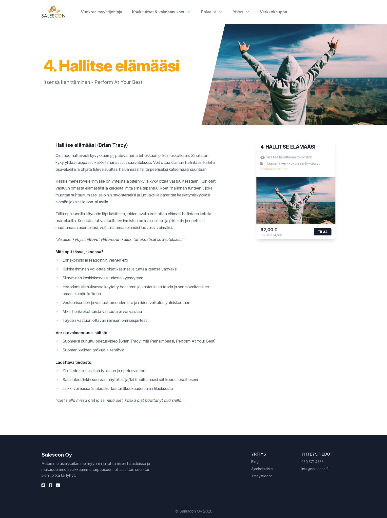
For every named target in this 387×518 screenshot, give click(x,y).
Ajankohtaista (262, 469)
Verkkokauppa (273, 11)
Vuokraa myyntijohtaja (101, 11)
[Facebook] (50, 485)
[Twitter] (58, 485)
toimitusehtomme (274, 168)
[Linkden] (43, 485)
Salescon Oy (56, 455)
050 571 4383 (312, 462)
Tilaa (323, 232)
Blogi (255, 462)
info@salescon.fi (314, 469)
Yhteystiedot (261, 476)
